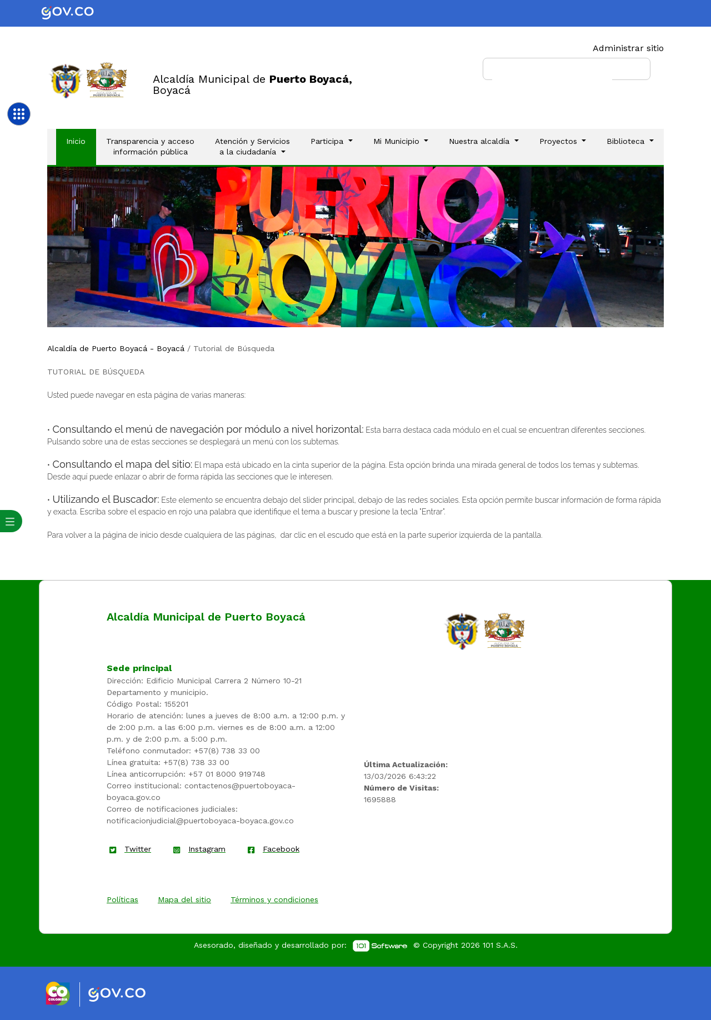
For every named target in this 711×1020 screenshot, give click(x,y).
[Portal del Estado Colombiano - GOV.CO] (76, 13)
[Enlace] (65, 80)
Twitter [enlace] (137, 848)
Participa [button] (328, 141)
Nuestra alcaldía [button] (480, 141)
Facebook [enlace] (281, 848)
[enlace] (462, 631)
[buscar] (552, 74)
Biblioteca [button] (627, 141)
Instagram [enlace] (207, 848)
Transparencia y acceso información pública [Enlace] (150, 147)
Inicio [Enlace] (81, 141)
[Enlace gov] (127, 995)
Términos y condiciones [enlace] (274, 899)
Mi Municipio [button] (397, 141)
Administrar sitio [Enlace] (628, 48)
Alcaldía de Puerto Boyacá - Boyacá (115, 348)
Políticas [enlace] (122, 899)
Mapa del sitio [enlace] (184, 899)
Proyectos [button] (559, 141)
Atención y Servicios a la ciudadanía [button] (252, 147)
